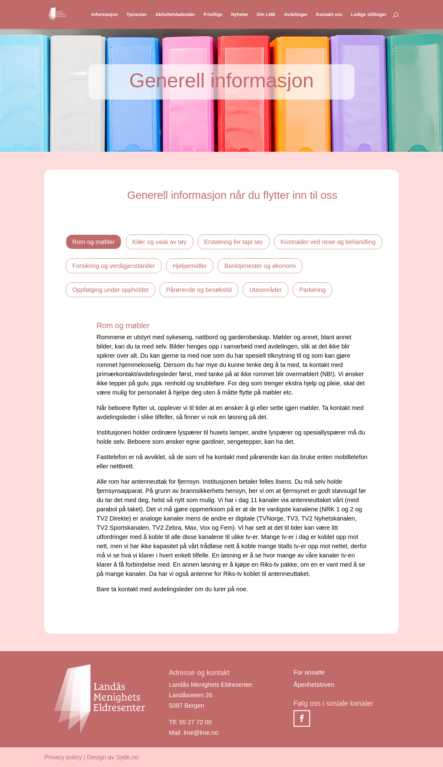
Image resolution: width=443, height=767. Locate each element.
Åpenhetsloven (313, 684)
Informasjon (104, 14)
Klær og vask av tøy (159, 241)
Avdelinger (296, 14)
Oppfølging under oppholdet (110, 289)
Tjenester (136, 14)
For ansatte (309, 672)
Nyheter (239, 14)
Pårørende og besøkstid (199, 289)
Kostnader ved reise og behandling (328, 241)
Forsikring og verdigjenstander (113, 265)
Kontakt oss (329, 14)
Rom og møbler (93, 241)
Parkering (312, 289)
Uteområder (265, 289)
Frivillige (213, 14)
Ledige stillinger (368, 14)
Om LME (266, 14)
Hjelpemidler (190, 265)
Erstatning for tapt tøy (233, 241)
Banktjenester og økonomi (260, 265)
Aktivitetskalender (175, 14)
